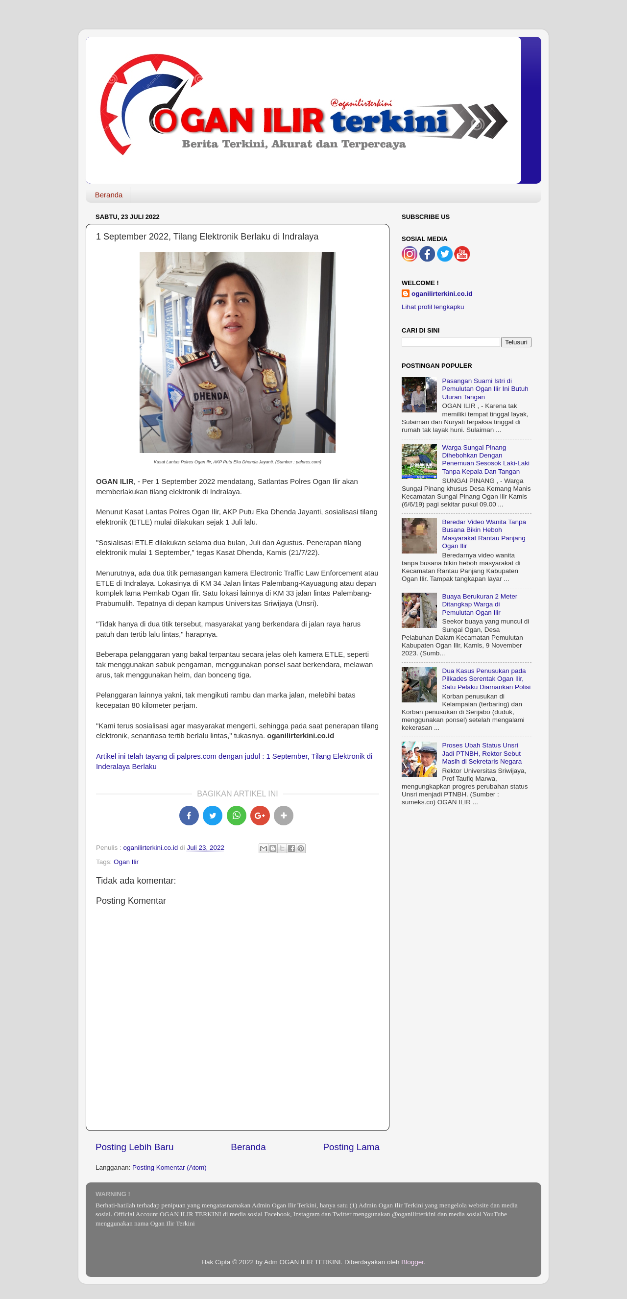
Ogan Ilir (126, 862)
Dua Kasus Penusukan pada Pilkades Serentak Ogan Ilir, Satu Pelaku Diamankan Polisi (486, 678)
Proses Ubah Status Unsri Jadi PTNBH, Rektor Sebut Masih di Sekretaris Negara (482, 753)
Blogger (412, 1262)
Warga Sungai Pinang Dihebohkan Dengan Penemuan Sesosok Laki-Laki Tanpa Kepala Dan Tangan (486, 459)
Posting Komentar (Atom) (169, 1167)
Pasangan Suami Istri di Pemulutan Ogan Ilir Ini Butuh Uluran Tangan (485, 388)
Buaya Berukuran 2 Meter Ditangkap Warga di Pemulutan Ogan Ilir (479, 604)
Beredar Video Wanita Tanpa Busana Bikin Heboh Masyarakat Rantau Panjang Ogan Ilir (484, 534)
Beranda (109, 195)
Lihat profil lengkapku (433, 307)
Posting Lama (351, 1147)
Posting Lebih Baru (135, 1147)
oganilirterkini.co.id (442, 293)
